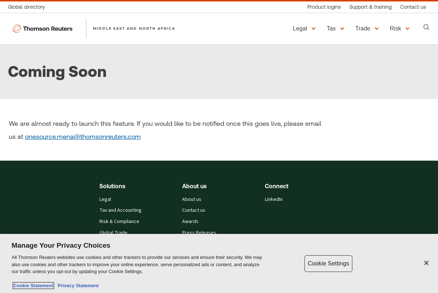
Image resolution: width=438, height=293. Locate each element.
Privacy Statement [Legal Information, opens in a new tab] (77, 285)
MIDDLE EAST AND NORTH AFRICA (134, 28)
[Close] (426, 263)
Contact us (193, 210)
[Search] (426, 27)
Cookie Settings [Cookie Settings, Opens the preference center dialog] (328, 263)
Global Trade (113, 233)
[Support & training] (370, 7)
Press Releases (199, 233)
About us (191, 199)
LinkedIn (274, 199)
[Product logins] (324, 7)
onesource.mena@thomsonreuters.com (83, 136)
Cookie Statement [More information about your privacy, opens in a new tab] (33, 285)
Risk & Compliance (119, 221)
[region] (219, 263)
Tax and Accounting (120, 210)
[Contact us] (413, 7)
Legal (105, 199)
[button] (305, 28)
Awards (190, 221)
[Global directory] (28, 7)
